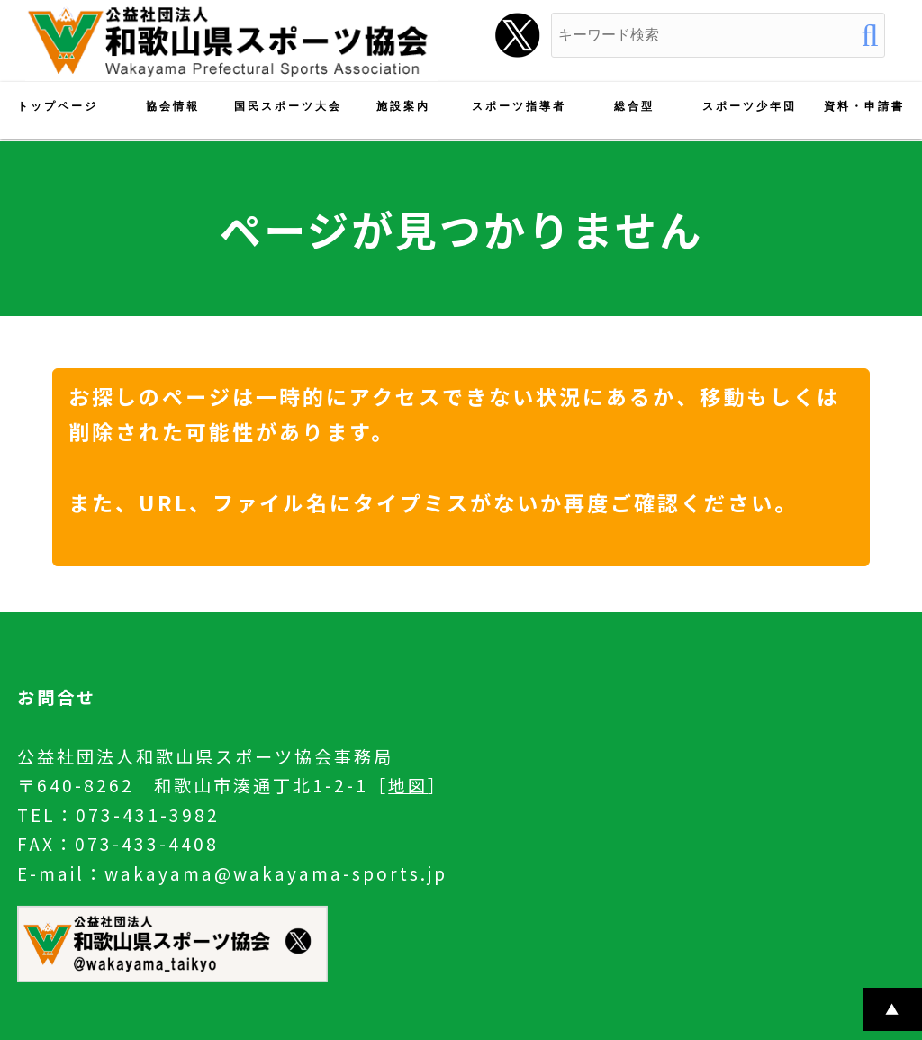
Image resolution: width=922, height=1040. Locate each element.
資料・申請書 (864, 106)
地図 (408, 785)
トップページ (57, 106)
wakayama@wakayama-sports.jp (276, 873)
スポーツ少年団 (749, 106)
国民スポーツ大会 (288, 106)
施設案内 (403, 106)
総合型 (634, 106)
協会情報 (173, 106)
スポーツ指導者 (519, 106)
